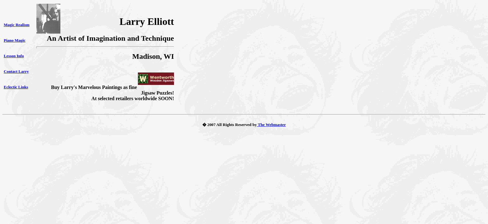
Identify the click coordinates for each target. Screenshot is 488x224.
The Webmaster (271, 124)
